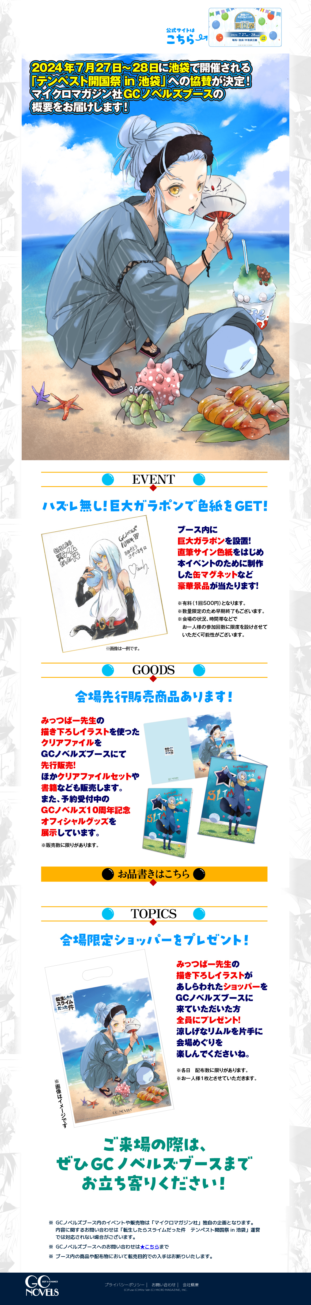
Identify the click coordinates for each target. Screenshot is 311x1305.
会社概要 (195, 1284)
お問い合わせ (167, 1284)
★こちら (149, 1246)
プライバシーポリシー (126, 1284)
